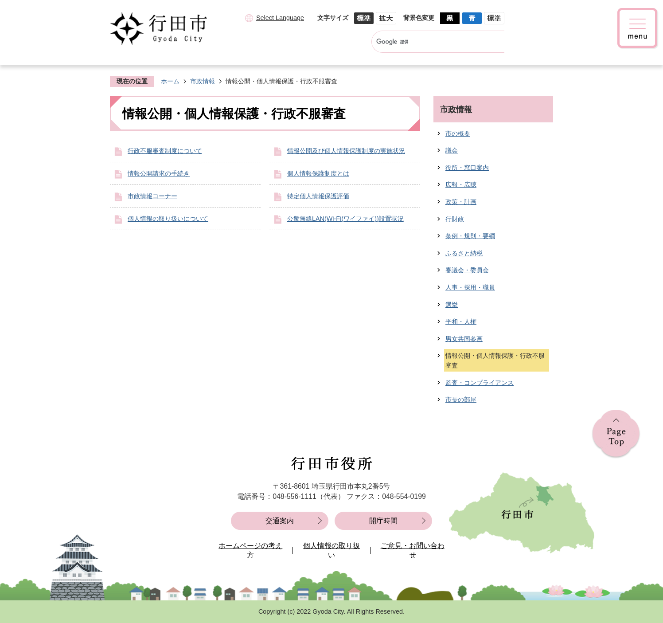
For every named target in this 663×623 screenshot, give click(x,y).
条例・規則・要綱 (470, 235)
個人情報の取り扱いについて (168, 218)
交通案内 (279, 521)
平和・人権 (460, 321)
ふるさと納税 (464, 253)
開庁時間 (383, 521)
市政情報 (202, 81)
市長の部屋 (460, 399)
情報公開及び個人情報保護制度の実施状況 (346, 150)
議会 (451, 150)
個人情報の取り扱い (331, 550)
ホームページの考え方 (250, 550)
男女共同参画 (464, 338)
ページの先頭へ (616, 434)
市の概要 (457, 133)
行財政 (454, 219)
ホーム (170, 81)
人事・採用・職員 (470, 287)
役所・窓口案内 (467, 167)
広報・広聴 (460, 184)
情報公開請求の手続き (159, 173)
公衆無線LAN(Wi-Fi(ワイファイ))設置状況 (345, 218)
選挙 (451, 304)
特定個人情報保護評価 (318, 196)
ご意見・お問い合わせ (413, 550)
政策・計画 (460, 201)
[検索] (429, 41)
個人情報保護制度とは (318, 173)
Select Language (280, 17)
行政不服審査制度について (165, 150)
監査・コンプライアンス (479, 382)
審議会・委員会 (467, 270)
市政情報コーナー (152, 196)
